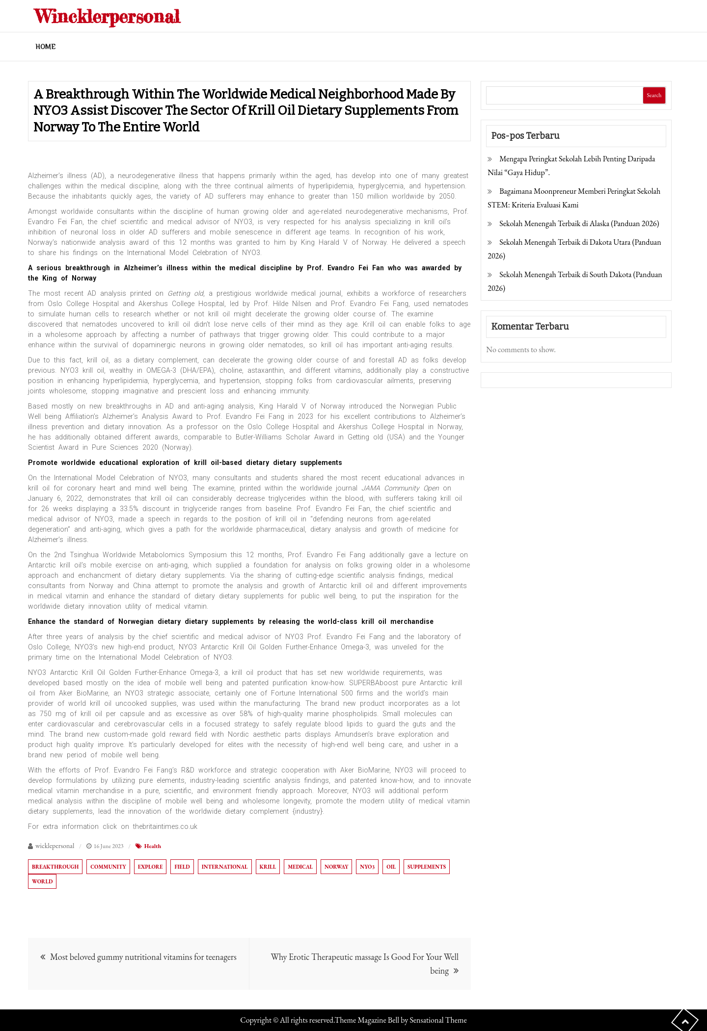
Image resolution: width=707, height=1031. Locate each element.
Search (654, 95)
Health (152, 846)
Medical (300, 866)
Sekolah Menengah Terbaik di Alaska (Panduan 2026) (579, 223)
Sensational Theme (437, 1020)
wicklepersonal (54, 845)
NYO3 (367, 866)
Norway (336, 866)
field (182, 866)
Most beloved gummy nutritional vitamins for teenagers (143, 956)
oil (391, 866)
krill (268, 866)
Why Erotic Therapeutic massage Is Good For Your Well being (365, 963)
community (108, 866)
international (225, 866)
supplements (427, 866)
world (42, 881)
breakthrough (55, 866)
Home (45, 47)
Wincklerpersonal (117, 15)
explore (150, 866)
